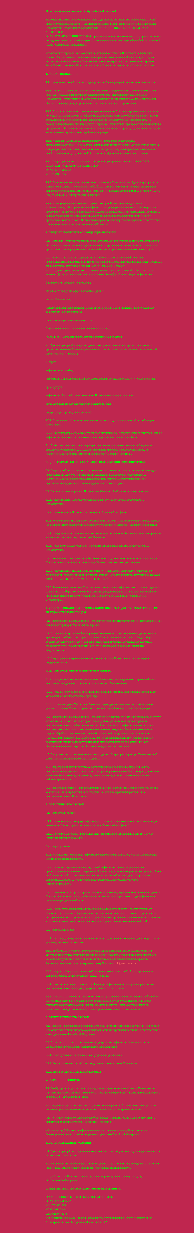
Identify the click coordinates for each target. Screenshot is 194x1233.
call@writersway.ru (125, 963)
